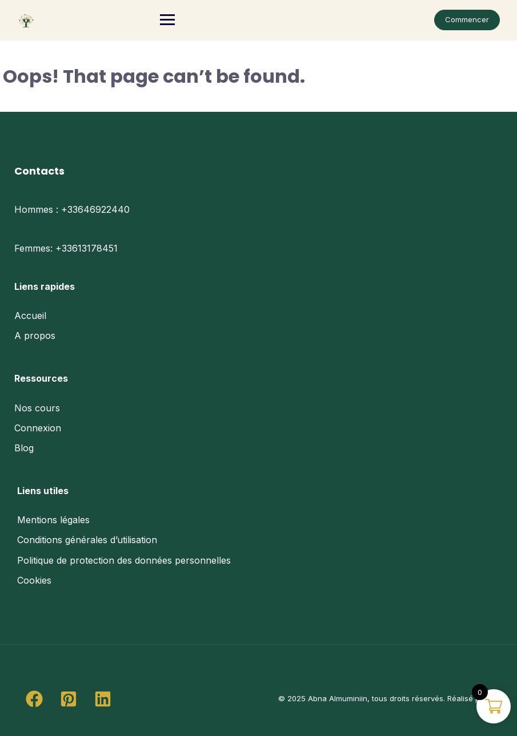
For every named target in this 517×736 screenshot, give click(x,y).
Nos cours (37, 408)
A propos (34, 335)
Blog (24, 448)
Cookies (34, 580)
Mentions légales (53, 519)
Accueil (30, 315)
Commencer (467, 19)
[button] (34, 699)
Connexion (37, 428)
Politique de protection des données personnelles (124, 560)
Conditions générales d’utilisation (87, 539)
